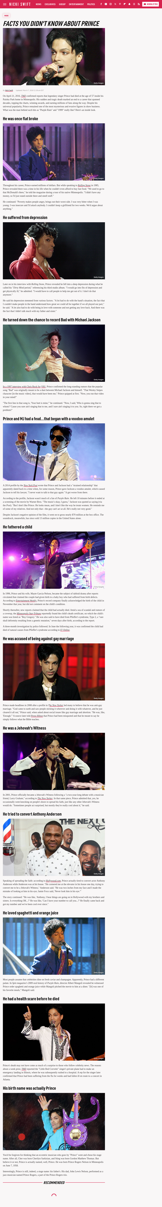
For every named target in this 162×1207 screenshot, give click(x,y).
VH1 (43, 386)
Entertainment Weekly (26, 600)
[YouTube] (106, 4)
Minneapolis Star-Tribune (29, 613)
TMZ (23, 96)
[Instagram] (110, 4)
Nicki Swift (9, 90)
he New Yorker (56, 705)
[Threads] (134, 4)
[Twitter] (115, 4)
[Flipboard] (124, 4)
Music (6, 15)
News (38, 4)
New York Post (30, 485)
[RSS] (139, 4)
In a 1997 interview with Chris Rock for (22, 386)
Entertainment (76, 4)
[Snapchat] (129, 4)
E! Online (64, 630)
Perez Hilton (37, 716)
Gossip (62, 4)
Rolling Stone (84, 185)
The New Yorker (45, 798)
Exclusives (50, 4)
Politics (91, 4)
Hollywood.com (53, 880)
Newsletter (151, 4)
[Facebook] (101, 4)
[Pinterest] (120, 4)
